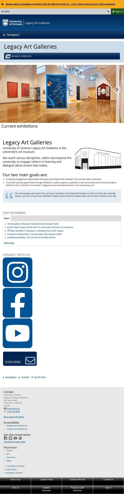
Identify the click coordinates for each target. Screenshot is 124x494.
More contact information (14, 417)
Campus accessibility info (17, 429)
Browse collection (18, 56)
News (6, 218)
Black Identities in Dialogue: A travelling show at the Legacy (37, 231)
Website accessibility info (17, 426)
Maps (9, 461)
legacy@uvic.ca (13, 409)
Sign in (116, 11)
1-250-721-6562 (13, 411)
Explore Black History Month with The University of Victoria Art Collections (40, 227)
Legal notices (11, 469)
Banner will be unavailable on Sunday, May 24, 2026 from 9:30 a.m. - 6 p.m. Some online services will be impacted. (60, 4)
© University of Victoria (15, 466)
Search (10, 451)
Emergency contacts (14, 473)
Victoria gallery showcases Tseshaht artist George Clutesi (33, 224)
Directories (11, 457)
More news (9, 243)
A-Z (8, 454)
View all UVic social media (14, 442)
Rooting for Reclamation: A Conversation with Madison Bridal (34, 234)
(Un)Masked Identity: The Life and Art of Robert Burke (31, 237)
